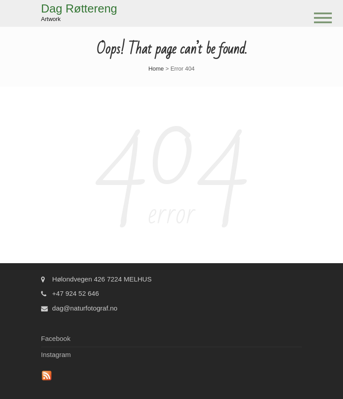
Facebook (56, 338)
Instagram (56, 354)
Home (156, 68)
